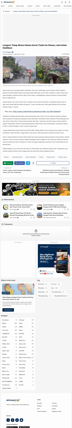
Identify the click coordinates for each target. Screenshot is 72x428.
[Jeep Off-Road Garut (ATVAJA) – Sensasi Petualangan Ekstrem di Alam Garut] (6, 215)
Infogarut (9, 52)
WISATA (38, 6)
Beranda (39, 403)
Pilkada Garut (22, 354)
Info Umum (5, 330)
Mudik (4, 368)
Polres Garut (22, 361)
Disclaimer (55, 406)
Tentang (54, 403)
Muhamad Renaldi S (51, 217)
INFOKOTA (22, 340)
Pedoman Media (41, 411)
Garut (52, 288)
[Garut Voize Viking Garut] (36, 189)
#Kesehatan (41, 292)
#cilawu (41, 157)
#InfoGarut (41, 284)
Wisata (4, 327)
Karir (38, 408)
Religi (3, 361)
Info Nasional (5, 385)
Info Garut (53, 284)
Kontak (54, 408)
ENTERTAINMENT (7, 381)
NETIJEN (4, 337)
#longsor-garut (51, 157)
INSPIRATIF (22, 374)
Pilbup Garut (22, 347)
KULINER (10, 6)
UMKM (21, 327)
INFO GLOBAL (6, 374)
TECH (20, 378)
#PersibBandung (56, 292)
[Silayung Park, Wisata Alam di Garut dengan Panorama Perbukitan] (39, 215)
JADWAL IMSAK (20, 6)
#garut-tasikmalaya (31, 157)
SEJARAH (29, 6)
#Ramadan (41, 288)
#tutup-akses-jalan (17, 157)
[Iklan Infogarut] (54, 260)
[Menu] (2, 2)
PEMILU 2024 (6, 344)
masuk (47, 234)
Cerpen (4, 347)
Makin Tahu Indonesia (25, 357)
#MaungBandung (43, 296)
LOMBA (21, 381)
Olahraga (21, 320)
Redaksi (39, 406)
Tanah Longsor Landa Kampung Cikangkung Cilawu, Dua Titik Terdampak (36, 111)
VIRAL (20, 337)
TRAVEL (4, 340)
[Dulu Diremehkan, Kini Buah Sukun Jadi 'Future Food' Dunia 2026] (6, 207)
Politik (20, 323)
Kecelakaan (5, 320)
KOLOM (21, 385)
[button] (65, 2)
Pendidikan (22, 368)
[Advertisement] (36, 29)
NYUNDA (21, 333)
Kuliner (21, 330)
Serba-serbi (22, 344)
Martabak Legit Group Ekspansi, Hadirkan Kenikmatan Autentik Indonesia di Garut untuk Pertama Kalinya (54, 172)
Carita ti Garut (6, 357)
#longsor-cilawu (62, 157)
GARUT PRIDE (46, 6)
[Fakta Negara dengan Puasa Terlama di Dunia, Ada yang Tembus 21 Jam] (18, 289)
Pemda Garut (5, 364)
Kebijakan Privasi (56, 411)
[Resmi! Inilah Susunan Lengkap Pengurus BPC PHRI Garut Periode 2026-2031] (39, 207)
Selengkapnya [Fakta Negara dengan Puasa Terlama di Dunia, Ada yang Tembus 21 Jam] (8, 310)
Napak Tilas (5, 371)
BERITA (3, 6)
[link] (61, 2)
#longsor (6, 157)
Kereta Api (22, 371)
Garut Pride (22, 364)
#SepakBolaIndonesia (60, 296)
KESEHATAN (5, 378)
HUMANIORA (57, 6)
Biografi (4, 354)
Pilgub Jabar (5, 350)
